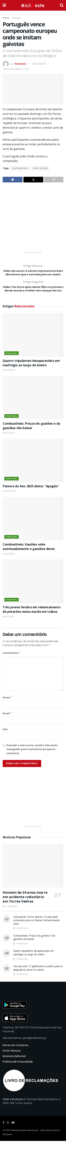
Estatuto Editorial (14, 1066)
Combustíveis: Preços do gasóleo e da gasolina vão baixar (31, 435)
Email (7, 723)
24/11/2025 (9, 564)
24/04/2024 (39, 63)
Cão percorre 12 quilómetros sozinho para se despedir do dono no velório (38, 978)
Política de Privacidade (18, 1071)
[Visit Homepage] (33, 5)
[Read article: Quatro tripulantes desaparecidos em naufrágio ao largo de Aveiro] (33, 345)
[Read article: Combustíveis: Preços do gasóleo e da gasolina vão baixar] (33, 408)
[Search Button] (61, 5)
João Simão (40, 168)
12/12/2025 (9, 443)
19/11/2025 (8, 626)
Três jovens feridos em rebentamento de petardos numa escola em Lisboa (32, 619)
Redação (20, 63)
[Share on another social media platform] (53, 179)
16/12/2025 (9, 380)
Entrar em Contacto (16, 1055)
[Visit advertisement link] (33, 219)
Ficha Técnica (12, 1061)
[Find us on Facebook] (3, 1133)
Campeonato (20, 168)
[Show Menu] (4, 5)
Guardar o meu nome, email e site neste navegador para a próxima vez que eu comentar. (32, 759)
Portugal (16, 17)
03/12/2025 (9, 501)
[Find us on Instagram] (8, 1133)
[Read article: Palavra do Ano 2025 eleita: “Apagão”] (33, 470)
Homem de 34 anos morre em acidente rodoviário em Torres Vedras (25, 907)
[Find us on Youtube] (13, 1133)
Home (6, 17)
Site (5, 739)
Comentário (12, 663)
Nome (7, 708)
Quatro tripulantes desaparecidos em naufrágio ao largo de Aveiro (31, 373)
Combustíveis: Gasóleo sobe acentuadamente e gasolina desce (29, 556)
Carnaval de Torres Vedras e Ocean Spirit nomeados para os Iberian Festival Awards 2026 (36, 930)
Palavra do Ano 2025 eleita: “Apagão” (31, 496)
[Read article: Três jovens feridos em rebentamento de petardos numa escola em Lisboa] (33, 591)
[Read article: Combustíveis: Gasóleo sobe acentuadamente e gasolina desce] (33, 529)
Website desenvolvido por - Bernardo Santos (35, 1140)
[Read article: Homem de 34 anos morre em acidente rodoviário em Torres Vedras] (33, 876)
